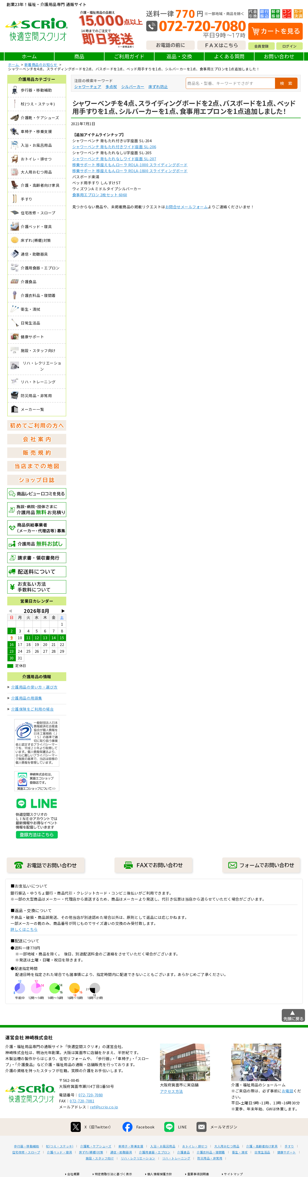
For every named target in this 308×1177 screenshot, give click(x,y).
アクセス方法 (171, 1091)
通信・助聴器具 (121, 1152)
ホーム (29, 56)
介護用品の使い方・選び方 (34, 687)
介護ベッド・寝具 (59, 1152)
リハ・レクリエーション (138, 1158)
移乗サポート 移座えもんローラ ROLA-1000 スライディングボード (130, 164)
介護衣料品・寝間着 (211, 1152)
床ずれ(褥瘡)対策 (91, 1152)
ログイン (289, 46)
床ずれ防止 (158, 86)
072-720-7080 (90, 1094)
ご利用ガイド (129, 56)
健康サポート (286, 1152)
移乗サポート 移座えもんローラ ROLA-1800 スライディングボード (130, 170)
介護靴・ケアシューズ (95, 1146)
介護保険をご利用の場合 (32, 709)
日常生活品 (262, 1152)
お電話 (288, 1090)
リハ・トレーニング (176, 1158)
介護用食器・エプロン (154, 1152)
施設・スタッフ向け (100, 1158)
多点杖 (111, 86)
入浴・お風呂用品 (162, 1146)
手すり (289, 1146)
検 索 (286, 83)
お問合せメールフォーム (186, 206)
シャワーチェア (88, 86)
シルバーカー (132, 86)
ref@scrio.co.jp (104, 1106)
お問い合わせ (279, 56)
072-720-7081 (82, 1100)
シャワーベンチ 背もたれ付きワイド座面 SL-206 (114, 146)
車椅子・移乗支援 (130, 1146)
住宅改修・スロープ (26, 1152)
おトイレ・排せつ (194, 1146)
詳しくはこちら (24, 929)
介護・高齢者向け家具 (262, 1146)
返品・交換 (179, 56)
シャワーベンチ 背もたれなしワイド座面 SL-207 (114, 158)
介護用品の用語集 (26, 698)
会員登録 (261, 46)
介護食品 (183, 1152)
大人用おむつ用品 (226, 1146)
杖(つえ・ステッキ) (59, 1146)
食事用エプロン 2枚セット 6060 (99, 194)
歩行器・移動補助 (26, 1146)
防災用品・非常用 (209, 1158)
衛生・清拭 (240, 1152)
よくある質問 (229, 56)
